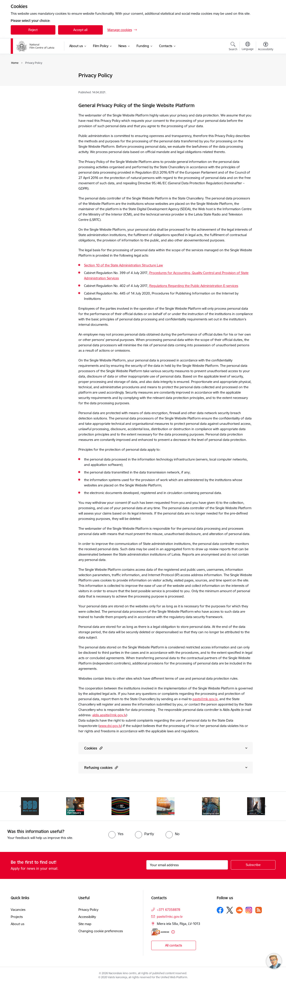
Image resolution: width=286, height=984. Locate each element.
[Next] (265, 806)
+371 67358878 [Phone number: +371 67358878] (168, 909)
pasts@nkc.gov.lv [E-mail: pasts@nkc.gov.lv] (170, 916)
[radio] (115, 834)
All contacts (173, 945)
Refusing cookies (101, 767)
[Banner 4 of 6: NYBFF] (120, 806)
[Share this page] (264, 84)
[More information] (173, 932)
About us (17, 924)
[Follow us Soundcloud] (239, 910)
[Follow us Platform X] (229, 910)
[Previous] (21, 806)
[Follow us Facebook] (220, 910)
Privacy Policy (25, 76)
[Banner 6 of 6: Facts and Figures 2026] (211, 806)
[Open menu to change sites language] (248, 47)
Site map (21, 91)
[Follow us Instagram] (249, 910)
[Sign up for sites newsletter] (253, 865)
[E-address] (160, 932)
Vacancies (18, 909)
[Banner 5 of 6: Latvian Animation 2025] (166, 806)
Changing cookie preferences (100, 931)
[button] (100, 748)
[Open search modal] (233, 47)
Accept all (80, 30)
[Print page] (264, 73)
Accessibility (24, 83)
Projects (17, 917)
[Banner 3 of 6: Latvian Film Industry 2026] (75, 806)
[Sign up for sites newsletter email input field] (187, 865)
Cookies (93, 748)
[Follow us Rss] (258, 910)
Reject (33, 30)
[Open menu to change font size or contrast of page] (265, 47)
